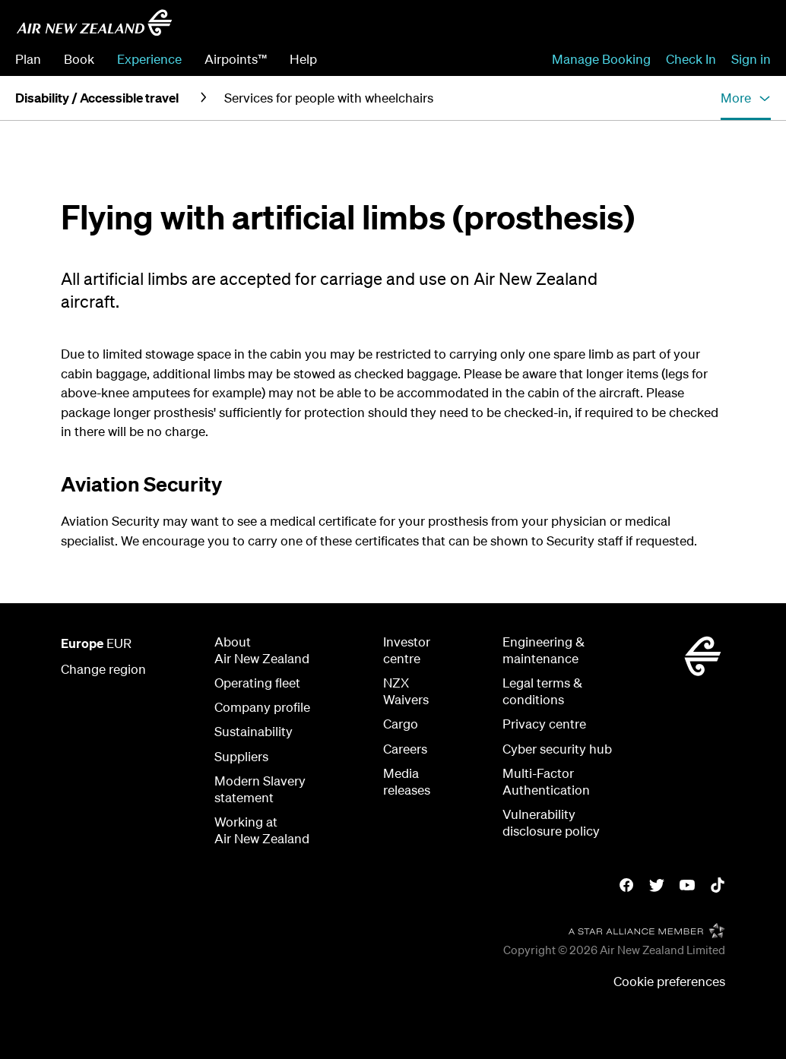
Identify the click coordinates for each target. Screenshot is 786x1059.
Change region (103, 669)
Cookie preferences (669, 981)
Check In (691, 59)
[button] (746, 98)
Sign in (751, 59)
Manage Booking (601, 59)
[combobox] (662, 27)
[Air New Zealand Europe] (94, 23)
